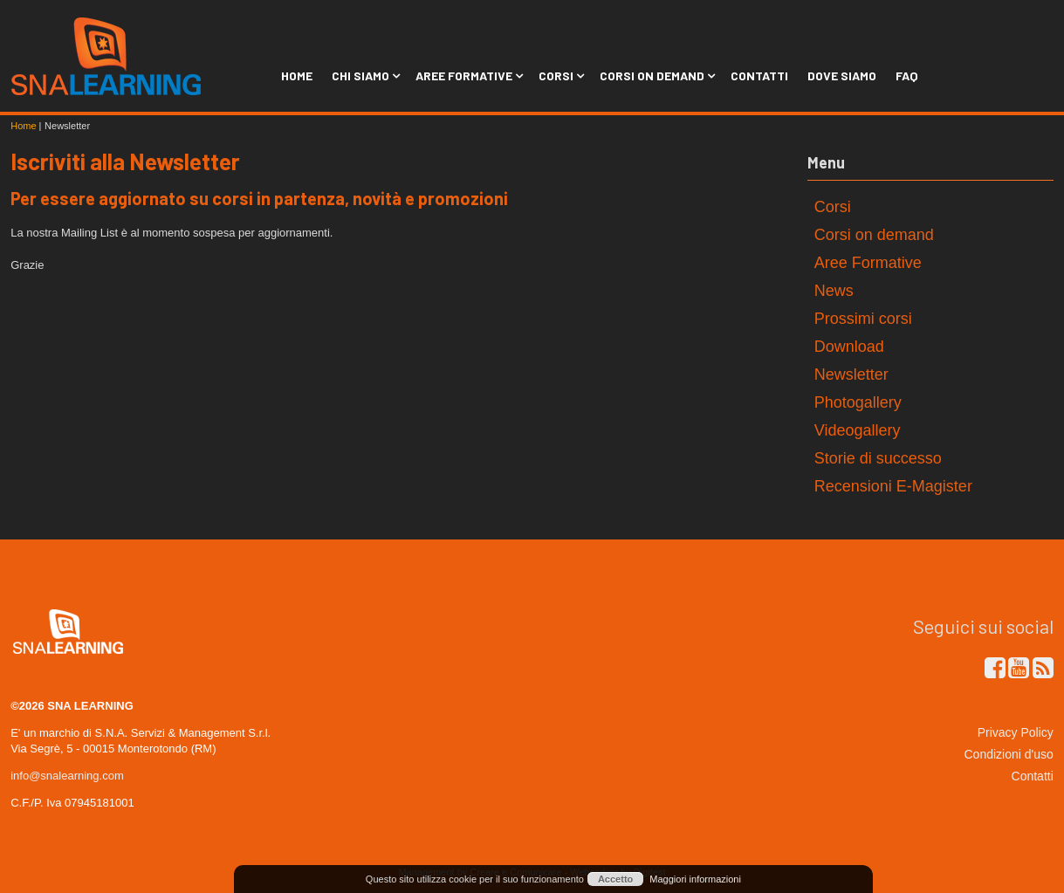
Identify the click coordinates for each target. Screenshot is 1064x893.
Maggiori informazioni (695, 879)
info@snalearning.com (67, 775)
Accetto (615, 879)
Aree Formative (467, 75)
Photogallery (858, 402)
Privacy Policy (1016, 732)
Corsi (559, 75)
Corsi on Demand (655, 75)
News (834, 290)
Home (296, 75)
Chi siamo (364, 75)
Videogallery (857, 430)
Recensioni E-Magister (893, 486)
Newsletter (851, 374)
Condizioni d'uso (1009, 754)
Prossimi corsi (863, 318)
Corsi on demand (874, 235)
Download (849, 346)
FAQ (907, 75)
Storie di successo (878, 458)
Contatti (759, 75)
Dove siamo (841, 75)
